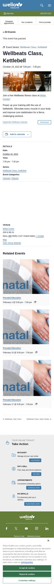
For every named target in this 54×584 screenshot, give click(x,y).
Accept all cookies (27, 568)
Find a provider (45, 22)
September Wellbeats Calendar (15, 122)
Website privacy (33, 536)
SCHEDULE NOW (34, 488)
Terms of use (19, 536)
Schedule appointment (9, 22)
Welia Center (8, 229)
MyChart (9, 13)
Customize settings (27, 580)
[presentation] (26, 276)
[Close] (48, 540)
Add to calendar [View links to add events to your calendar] (17, 134)
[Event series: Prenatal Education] (35, 302)
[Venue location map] (27, 202)
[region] (27, 560)
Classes (15, 178)
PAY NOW (36, 474)
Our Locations (27, 22)
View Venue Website (12, 243)
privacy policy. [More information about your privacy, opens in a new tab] (27, 562)
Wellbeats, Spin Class (12, 419)
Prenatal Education (12, 298)
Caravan (6, 178)
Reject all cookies (27, 574)
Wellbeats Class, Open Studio (38, 419)
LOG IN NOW (35, 460)
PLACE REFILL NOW (33, 504)
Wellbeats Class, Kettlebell (14, 171)
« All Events (9, 32)
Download (44, 122)
